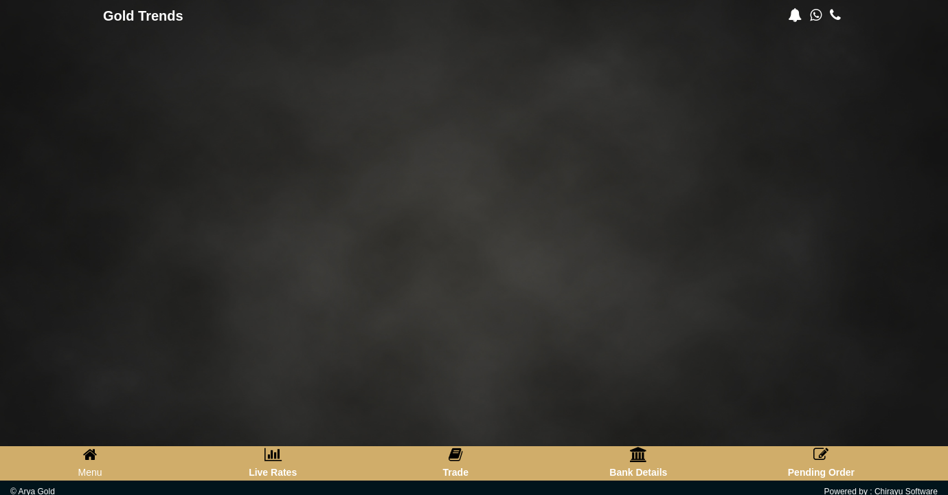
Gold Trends (143, 15)
